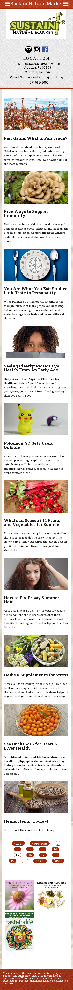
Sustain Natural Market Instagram (36, 49)
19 (12, 861)
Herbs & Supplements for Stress (36, 675)
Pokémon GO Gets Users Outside (28, 445)
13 (42, 849)
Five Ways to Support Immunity (26, 213)
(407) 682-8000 (37, 82)
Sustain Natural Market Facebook (45, 49)
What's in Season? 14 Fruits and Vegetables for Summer (32, 522)
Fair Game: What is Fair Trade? (35, 138)
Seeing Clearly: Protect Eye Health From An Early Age (31, 368)
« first (18, 843)
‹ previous (39, 843)
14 (55, 849)
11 (17, 849)
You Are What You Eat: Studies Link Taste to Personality (35, 290)
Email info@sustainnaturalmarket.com (28, 49)
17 (43, 855)
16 (30, 855)
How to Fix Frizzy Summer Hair (31, 599)
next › (40, 861)
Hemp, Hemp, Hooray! (26, 821)
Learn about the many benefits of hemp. (29, 830)
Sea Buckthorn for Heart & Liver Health (30, 746)
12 (30, 849)
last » (58, 861)
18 (55, 855)
